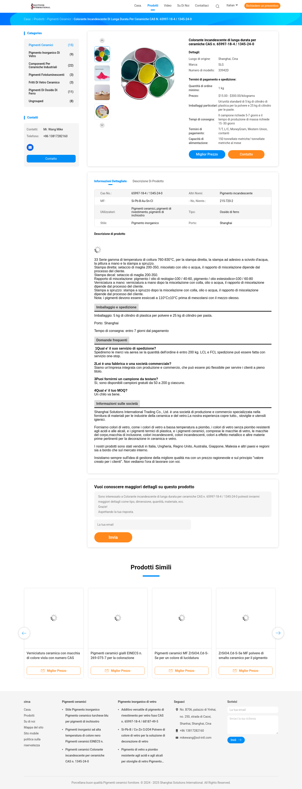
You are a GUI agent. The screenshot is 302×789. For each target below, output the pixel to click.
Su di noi (29, 721)
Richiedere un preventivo (262, 5)
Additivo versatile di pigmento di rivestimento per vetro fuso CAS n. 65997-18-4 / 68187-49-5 (142, 715)
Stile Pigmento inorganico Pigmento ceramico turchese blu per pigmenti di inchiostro (87, 715)
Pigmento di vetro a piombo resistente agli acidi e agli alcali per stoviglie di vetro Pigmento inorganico (142, 756)
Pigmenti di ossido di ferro (51, 91)
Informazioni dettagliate (110, 181)
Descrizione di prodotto (148, 181)
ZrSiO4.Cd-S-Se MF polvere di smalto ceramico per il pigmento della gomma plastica (243, 658)
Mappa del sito (33, 727)
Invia (113, 537)
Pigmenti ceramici (51, 45)
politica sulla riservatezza (32, 742)
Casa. (27, 709)
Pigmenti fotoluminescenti (51, 75)
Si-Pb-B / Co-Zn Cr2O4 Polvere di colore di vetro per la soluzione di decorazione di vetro (143, 735)
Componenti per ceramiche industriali (51, 65)
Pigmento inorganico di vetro (51, 54)
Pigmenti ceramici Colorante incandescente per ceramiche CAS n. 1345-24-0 (84, 755)
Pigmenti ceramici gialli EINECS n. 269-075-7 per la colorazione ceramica (116, 658)
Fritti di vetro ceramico (51, 82)
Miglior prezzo (207, 154)
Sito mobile (31, 733)
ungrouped (51, 101)
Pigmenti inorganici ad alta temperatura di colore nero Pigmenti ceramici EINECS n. (84, 735)
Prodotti (29, 715)
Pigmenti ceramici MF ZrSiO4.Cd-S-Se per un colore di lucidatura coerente (182, 658)
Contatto (51, 158)
